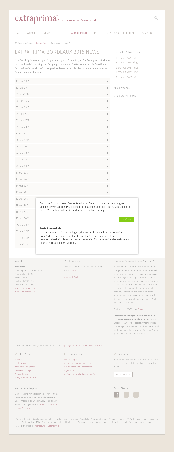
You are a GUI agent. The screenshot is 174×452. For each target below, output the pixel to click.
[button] (126, 219)
